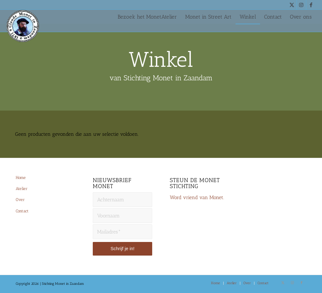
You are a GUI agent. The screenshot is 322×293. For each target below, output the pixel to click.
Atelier (22, 188)
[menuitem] (147, 17)
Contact (22, 211)
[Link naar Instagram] (301, 4)
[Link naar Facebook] (311, 4)
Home (21, 177)
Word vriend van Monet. (197, 197)
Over (20, 199)
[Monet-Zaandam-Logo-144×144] (25, 33)
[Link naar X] (292, 4)
